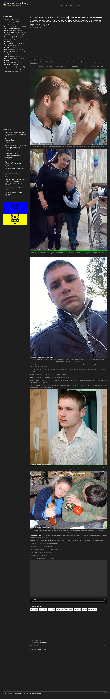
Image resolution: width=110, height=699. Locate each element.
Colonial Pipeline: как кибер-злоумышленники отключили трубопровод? (13, 155)
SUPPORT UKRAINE (66, 11)
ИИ (20, 45)
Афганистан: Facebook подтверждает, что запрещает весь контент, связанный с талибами (15, 147)
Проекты (16, 11)
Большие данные (9, 39)
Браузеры (7, 41)
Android (6, 22)
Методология (20, 52)
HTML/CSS (21, 26)
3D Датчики (14, 19)
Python (12, 32)
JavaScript (14, 28)
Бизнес (18, 37)
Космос (21, 49)
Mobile (6, 30)
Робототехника (8, 62)
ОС (21, 58)
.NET (5, 19)
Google (13, 26)
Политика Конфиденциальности (32, 693)
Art (12, 24)
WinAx (40, 27)
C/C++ (18, 24)
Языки (16, 71)
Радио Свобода (48, 540)
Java (5, 28)
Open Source (15, 30)
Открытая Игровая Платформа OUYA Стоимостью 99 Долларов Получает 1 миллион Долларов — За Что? (15, 181)
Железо (6, 45)
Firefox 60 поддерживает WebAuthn (14, 187)
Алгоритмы (7, 34)
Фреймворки (7, 71)
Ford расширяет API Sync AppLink (14, 168)
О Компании (54, 11)
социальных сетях (36, 535)
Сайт (18, 62)
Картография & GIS (9, 49)
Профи (14, 60)
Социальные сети (9, 67)
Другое (20, 43)
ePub (5, 26)
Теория (20, 67)
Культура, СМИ (8, 52)
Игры (23, 11)
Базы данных (17, 34)
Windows (20, 32)
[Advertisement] (68, 42)
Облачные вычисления (10, 56)
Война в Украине (42, 642)
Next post (103, 645)
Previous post (35, 645)
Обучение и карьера (10, 58)
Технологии (7, 69)
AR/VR (6, 24)
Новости (8, 11)
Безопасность (8, 37)
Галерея (39, 11)
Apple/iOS (15, 22)
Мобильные (31, 11)
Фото (17, 69)
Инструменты (8, 47)
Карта (46, 11)
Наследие (7, 54)
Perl (5, 32)
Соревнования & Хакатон (11, 64)
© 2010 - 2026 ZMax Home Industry (13, 693)
